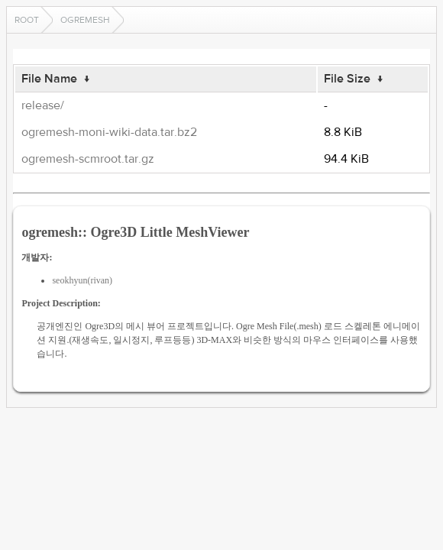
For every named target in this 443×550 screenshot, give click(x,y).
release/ (42, 105)
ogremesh (85, 20)
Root (27, 20)
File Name (49, 78)
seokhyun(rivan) (82, 280)
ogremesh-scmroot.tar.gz (87, 159)
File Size (347, 78)
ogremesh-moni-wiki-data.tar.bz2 (109, 132)
